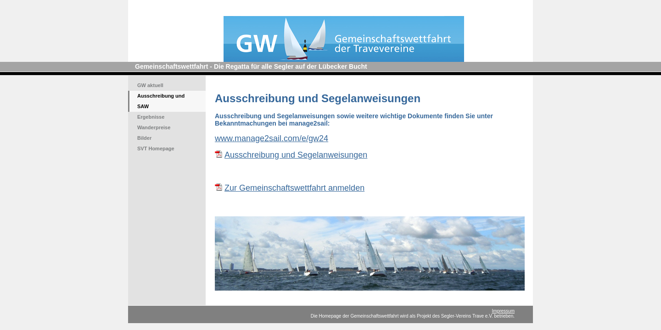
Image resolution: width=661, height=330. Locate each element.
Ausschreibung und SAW (161, 101)
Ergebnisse (150, 117)
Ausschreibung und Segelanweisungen (295, 155)
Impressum (503, 311)
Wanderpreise (153, 127)
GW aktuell (150, 85)
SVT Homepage (155, 148)
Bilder (144, 138)
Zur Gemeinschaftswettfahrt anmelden (294, 187)
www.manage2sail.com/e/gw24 (271, 138)
